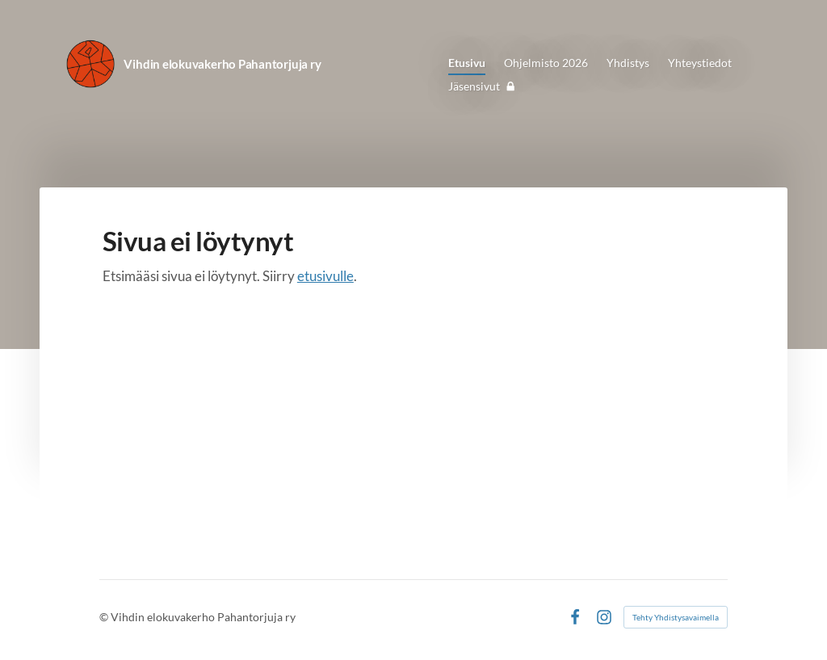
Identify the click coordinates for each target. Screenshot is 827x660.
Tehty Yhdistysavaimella (675, 617)
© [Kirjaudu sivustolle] (105, 617)
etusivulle (325, 275)
